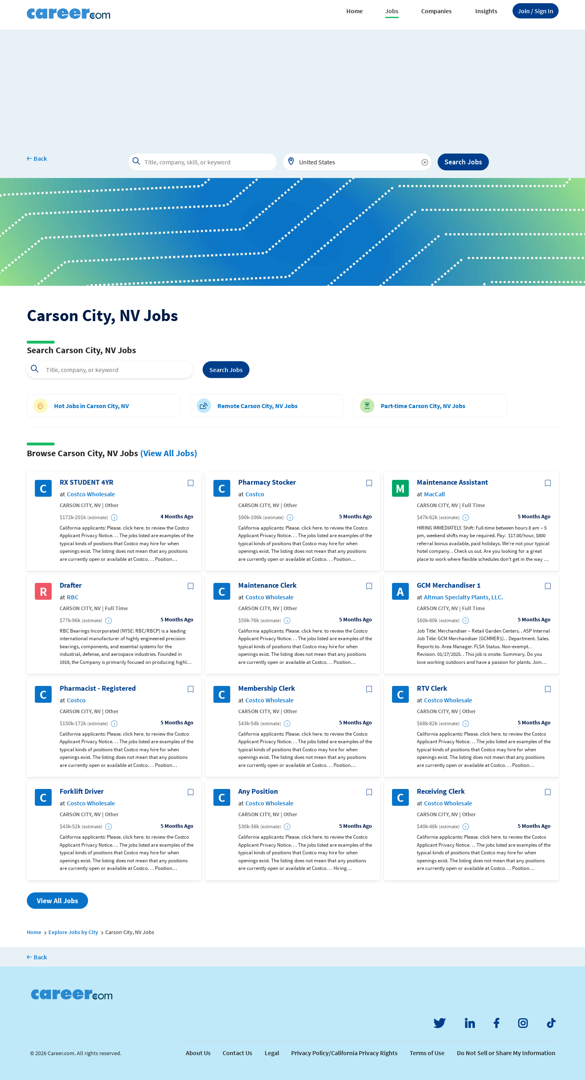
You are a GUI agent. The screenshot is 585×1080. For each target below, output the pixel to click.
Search (226, 369)
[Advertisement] (292, 86)
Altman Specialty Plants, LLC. (463, 597)
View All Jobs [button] (57, 900)
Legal (272, 1053)
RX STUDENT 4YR (86, 482)
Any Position (258, 791)
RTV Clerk (432, 688)
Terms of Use (427, 1053)
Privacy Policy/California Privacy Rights (344, 1053)
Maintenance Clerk (267, 585)
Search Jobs (463, 161)
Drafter (71, 585)
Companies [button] (436, 11)
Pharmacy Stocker (267, 482)
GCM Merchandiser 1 (449, 585)
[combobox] (357, 162)
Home (354, 11)
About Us (198, 1053)
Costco (254, 494)
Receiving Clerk (441, 791)
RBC (72, 597)
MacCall (434, 494)
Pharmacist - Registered (98, 688)
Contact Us (237, 1053)
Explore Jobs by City (73, 932)
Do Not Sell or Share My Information (506, 1053)
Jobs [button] (391, 11)
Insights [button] (486, 11)
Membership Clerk (266, 688)
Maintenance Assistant (452, 482)
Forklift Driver (82, 791)
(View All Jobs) (168, 453)
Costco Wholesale (91, 494)
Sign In (535, 11)
